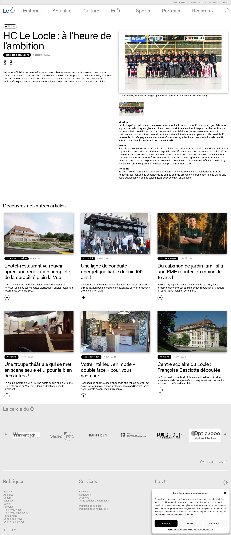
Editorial (32, 10)
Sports (143, 10)
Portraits (171, 10)
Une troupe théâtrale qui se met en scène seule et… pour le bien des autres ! (38, 369)
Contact (225, 2)
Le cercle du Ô (179, 2)
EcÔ (117, 10)
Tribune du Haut (12, 509)
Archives (202, 2)
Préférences (215, 523)
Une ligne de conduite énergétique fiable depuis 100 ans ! (112, 271)
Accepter (166, 523)
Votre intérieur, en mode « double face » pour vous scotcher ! (108, 369)
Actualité (61, 10)
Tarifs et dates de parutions (94, 500)
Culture (91, 10)
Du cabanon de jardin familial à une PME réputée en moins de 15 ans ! (190, 271)
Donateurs (192, 2)
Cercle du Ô (85, 491)
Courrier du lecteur (13, 521)
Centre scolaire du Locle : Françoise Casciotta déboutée (189, 366)
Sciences (8, 500)
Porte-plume (10, 515)
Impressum (214, 2)
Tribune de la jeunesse (15, 512)
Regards (203, 10)
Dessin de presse (12, 518)
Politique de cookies (177, 529)
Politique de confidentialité (200, 529)
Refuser (190, 523)
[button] (225, 493)
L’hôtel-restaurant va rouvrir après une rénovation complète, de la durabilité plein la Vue (37, 271)
